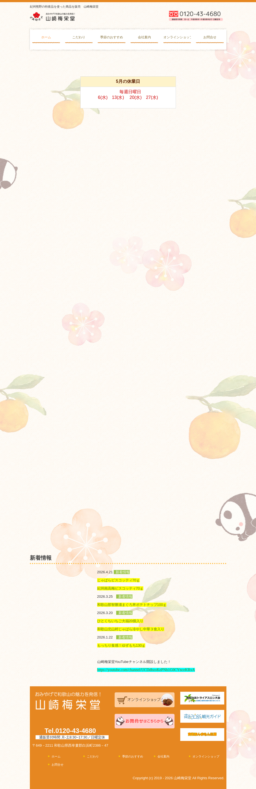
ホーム (46, 37)
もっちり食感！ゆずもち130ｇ (121, 645)
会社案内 (144, 37)
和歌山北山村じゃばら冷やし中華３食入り (130, 629)
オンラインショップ (177, 37)
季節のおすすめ (111, 37)
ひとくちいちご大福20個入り (120, 621)
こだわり (78, 37)
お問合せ (209, 37)
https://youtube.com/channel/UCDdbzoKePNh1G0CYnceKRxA (146, 670)
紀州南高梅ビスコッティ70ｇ (120, 588)
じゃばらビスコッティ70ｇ (118, 580)
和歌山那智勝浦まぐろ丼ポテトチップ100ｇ (132, 605)
